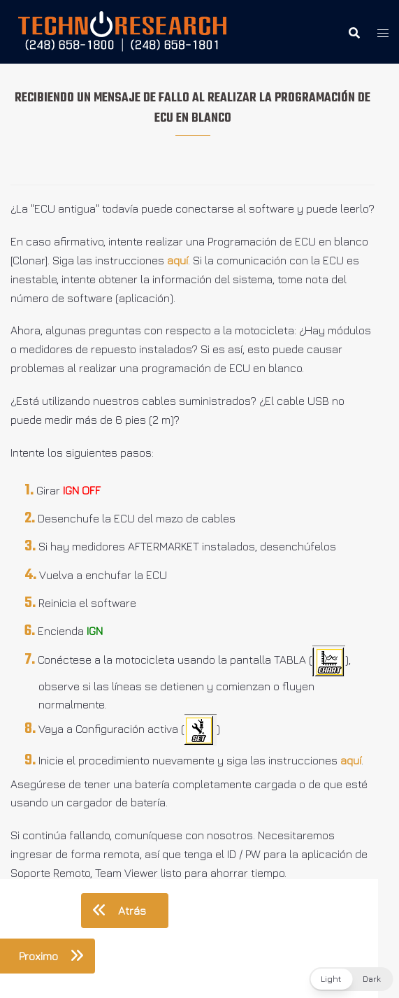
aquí (177, 260)
